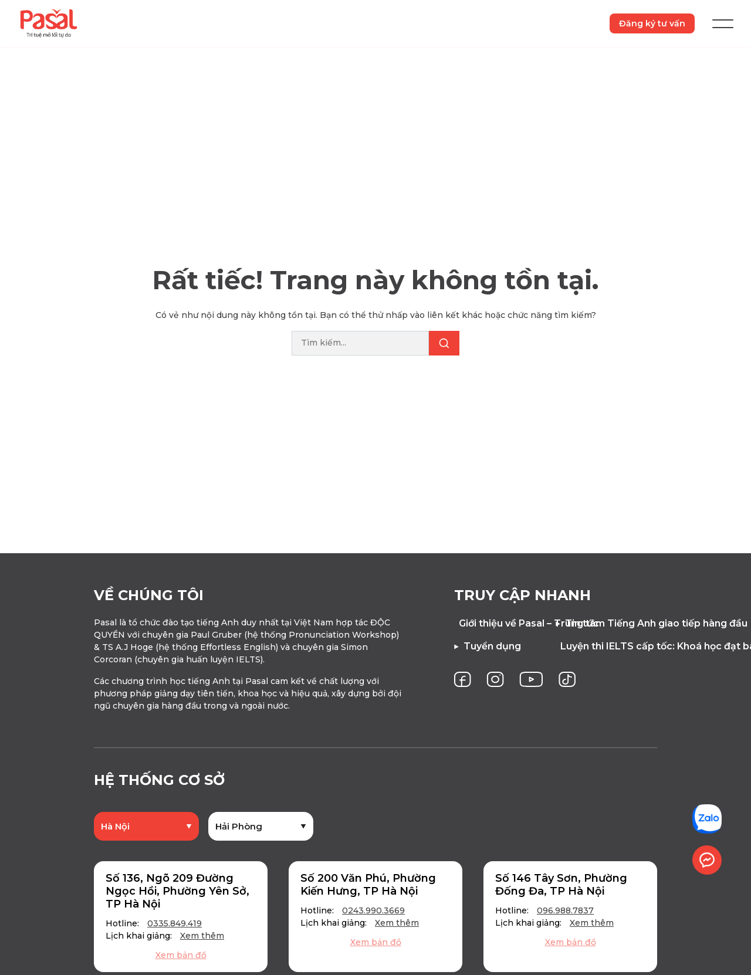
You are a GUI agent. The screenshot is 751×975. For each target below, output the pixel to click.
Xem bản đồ (181, 955)
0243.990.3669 (373, 910)
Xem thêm (202, 935)
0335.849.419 (174, 923)
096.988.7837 (565, 910)
